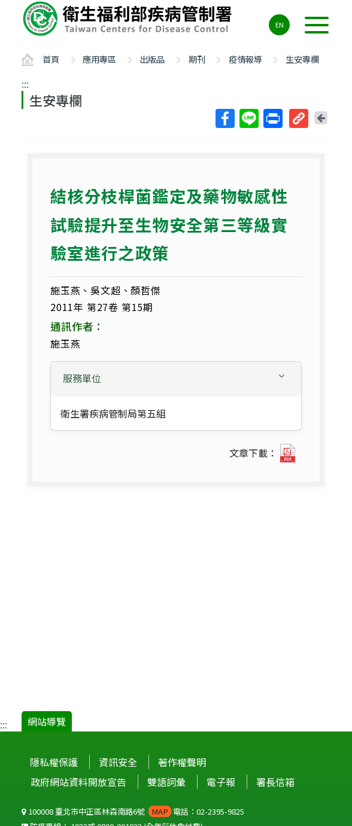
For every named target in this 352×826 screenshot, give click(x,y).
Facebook (224, 118)
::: (25, 84)
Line (248, 118)
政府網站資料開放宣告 (78, 782)
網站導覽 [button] (47, 721)
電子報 (221, 782)
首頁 (51, 59)
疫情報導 (245, 59)
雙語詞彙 (166, 782)
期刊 (197, 59)
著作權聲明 (182, 762)
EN (279, 24)
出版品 (152, 59)
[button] (176, 378)
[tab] (176, 379)
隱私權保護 (54, 762)
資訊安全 (118, 762)
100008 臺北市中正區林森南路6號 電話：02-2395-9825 (133, 811)
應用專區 (99, 59)
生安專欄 (302, 59)
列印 (272, 118)
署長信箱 (275, 782)
